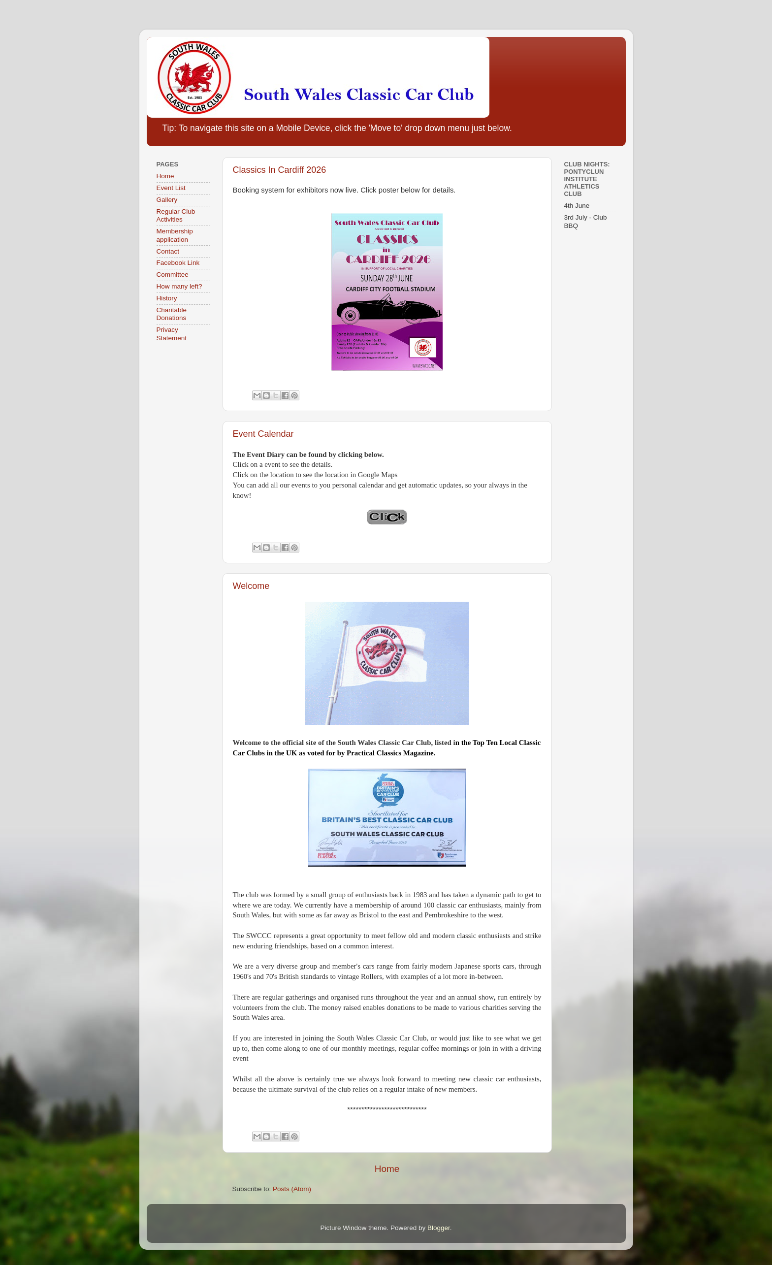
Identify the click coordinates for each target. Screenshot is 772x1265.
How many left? (179, 286)
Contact (168, 251)
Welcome (251, 586)
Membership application (175, 235)
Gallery (167, 199)
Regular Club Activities (176, 215)
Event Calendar (263, 434)
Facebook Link (178, 262)
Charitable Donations (172, 314)
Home (387, 1169)
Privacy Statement (172, 333)
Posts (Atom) (292, 1189)
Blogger (438, 1228)
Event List (171, 188)
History (167, 298)
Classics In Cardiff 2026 (279, 170)
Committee (173, 274)
